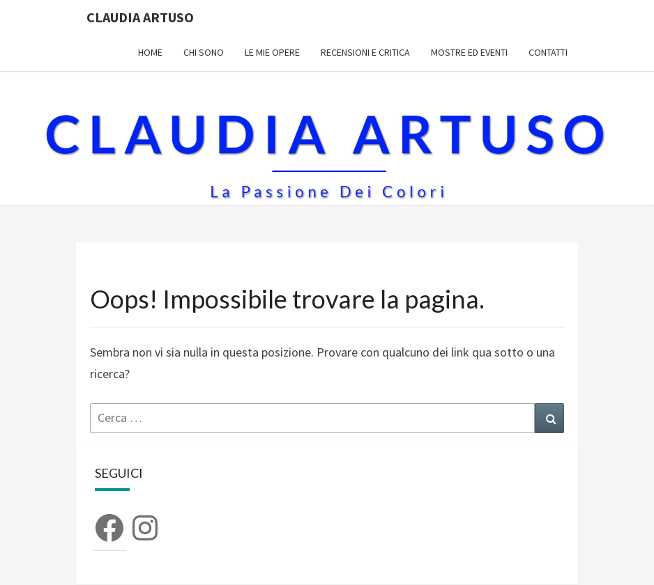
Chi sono (203, 52)
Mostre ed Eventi (469, 52)
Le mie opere (272, 52)
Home (150, 52)
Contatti (548, 52)
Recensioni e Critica (365, 52)
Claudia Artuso (140, 17)
